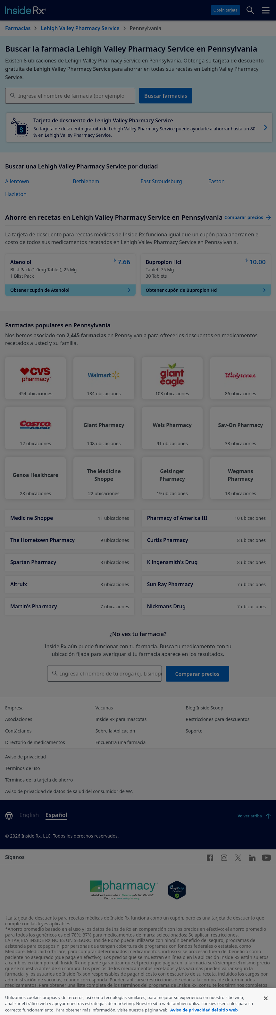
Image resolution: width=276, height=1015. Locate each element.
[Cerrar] (266, 1005)
